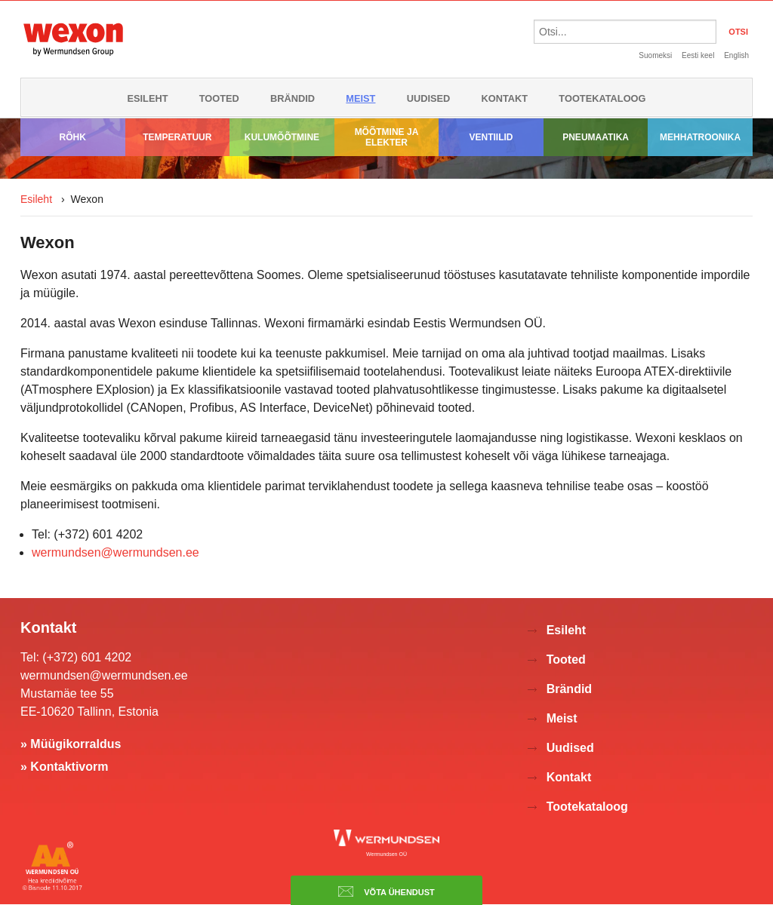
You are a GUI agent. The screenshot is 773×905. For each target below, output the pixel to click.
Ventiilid (491, 137)
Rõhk (73, 137)
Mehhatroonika (700, 137)
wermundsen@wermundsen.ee (115, 552)
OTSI (738, 31)
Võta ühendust (386, 891)
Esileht (147, 98)
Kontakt (505, 98)
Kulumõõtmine (282, 137)
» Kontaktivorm (64, 766)
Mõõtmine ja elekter (387, 137)
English (736, 55)
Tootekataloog (602, 98)
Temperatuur (177, 137)
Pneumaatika (595, 137)
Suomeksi (655, 55)
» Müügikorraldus (70, 744)
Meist (360, 98)
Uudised (429, 98)
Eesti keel (698, 55)
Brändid (292, 98)
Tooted (219, 98)
